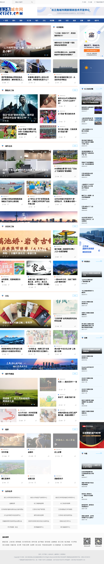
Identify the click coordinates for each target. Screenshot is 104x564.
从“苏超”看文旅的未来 (66, 114)
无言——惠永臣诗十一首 (67, 382)
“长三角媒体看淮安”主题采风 (88, 291)
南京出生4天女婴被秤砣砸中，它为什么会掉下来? (67, 100)
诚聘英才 (57, 554)
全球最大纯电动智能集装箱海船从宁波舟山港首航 (11, 200)
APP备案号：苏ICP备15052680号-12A (74, 560)
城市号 (97, 20)
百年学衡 (4, 452)
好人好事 (57, 452)
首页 (6, 20)
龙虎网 (32, 545)
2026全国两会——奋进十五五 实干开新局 (91, 466)
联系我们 (63, 554)
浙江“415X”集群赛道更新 (91, 102)
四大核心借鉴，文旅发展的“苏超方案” (67, 130)
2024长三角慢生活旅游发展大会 (87, 302)
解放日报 (5, 542)
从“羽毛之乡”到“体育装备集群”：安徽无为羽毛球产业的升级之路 (38, 201)
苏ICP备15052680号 (60, 557)
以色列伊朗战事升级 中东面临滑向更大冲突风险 (88, 473)
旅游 (74, 20)
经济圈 (52, 20)
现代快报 (47, 542)
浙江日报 (60, 542)
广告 (75, 221)
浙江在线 (38, 545)
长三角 (29, 20)
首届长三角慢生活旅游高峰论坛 (88, 313)
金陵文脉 (31, 478)
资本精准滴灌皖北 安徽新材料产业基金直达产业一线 (88, 153)
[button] (46, 256)
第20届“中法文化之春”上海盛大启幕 (64, 350)
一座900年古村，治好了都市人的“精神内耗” (65, 280)
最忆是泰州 (5, 478)
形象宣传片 (58, 478)
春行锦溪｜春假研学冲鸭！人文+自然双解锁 (64, 250)
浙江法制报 (5, 545)
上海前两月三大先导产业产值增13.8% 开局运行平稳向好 (88, 186)
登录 (84, 2)
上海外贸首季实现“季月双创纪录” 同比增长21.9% (87, 120)
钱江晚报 (67, 542)
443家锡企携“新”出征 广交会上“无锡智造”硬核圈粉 (65, 169)
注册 (90, 2)
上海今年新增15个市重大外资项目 (87, 130)
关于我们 (44, 554)
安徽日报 (13, 545)
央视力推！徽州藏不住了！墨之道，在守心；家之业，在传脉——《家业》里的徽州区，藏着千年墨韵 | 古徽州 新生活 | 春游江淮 (38, 281)
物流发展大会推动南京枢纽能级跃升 (88, 108)
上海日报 (12, 542)
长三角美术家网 (67, 545)
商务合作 (2, 2)
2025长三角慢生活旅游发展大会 (91, 274)
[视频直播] (101, 337)
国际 (21, 20)
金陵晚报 (54, 542)
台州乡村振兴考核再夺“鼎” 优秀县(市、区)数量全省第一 (65, 200)
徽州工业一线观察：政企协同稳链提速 (88, 196)
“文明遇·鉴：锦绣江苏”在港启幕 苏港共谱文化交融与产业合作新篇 (38, 350)
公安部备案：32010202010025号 (55, 560)
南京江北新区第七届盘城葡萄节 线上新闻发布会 (88, 402)
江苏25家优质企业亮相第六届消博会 (87, 174)
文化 (44, 20)
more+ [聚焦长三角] (75, 90)
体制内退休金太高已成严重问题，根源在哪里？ (67, 413)
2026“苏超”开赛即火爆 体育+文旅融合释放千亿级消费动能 (27, 131)
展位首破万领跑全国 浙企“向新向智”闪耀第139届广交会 (88, 142)
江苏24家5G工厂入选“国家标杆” (87, 207)
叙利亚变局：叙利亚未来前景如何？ (88, 505)
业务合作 (50, 554)
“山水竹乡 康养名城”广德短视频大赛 (87, 280)
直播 (81, 20)
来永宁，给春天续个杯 (66, 397)
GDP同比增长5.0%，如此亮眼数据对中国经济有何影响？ (64, 53)
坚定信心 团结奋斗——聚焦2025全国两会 (87, 495)
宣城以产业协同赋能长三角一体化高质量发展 (88, 163)
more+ (75, 145)
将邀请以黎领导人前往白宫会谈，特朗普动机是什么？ (38, 78)
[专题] (101, 453)
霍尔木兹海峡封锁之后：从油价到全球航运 (64, 78)
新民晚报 (18, 542)
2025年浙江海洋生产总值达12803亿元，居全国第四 (88, 219)
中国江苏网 (25, 545)
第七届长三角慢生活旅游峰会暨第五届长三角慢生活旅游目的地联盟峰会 (88, 325)
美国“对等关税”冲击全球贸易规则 (88, 483)
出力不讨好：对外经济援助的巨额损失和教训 (27, 413)
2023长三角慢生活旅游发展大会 (87, 390)
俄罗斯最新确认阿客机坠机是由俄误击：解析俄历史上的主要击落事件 (11, 78)
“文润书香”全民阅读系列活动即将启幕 (65, 319)
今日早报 (74, 542)
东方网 (19, 545)
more (101, 88)
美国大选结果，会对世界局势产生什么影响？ (88, 516)
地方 (36, 20)
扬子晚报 (41, 542)
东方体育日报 (26, 542)
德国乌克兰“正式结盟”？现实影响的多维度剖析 (64, 44)
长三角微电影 (57, 545)
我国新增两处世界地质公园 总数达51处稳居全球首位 (11, 350)
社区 (67, 20)
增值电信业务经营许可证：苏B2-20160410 (78, 557)
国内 (13, 20)
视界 (88, 20)
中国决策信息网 (47, 545)
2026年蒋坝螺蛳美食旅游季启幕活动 (91, 350)
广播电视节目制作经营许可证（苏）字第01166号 (32, 560)
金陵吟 (30, 452)
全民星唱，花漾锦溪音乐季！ (10, 280)
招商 (59, 20)
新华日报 (34, 542)
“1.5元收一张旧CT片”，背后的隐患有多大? (65, 34)
